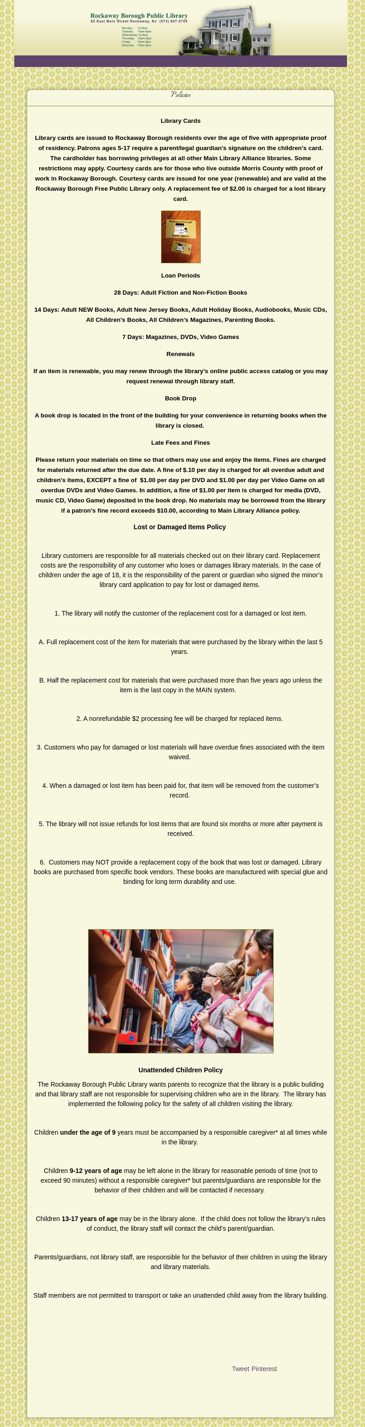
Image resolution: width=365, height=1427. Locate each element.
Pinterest (264, 1369)
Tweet (240, 1369)
